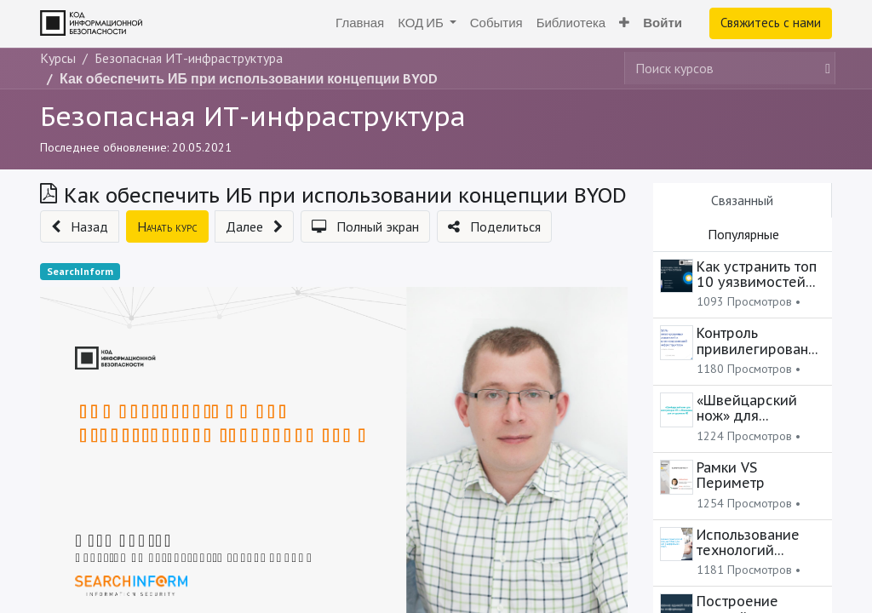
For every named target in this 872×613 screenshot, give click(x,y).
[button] (624, 23)
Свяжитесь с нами (770, 22)
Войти (662, 22)
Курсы (58, 57)
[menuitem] (360, 23)
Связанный (742, 200)
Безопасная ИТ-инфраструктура (253, 116)
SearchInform (80, 271)
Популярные (743, 234)
